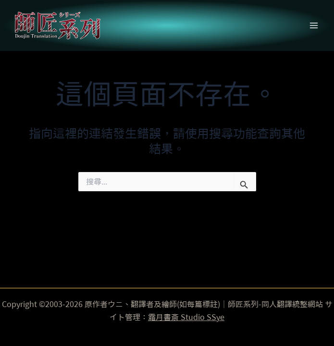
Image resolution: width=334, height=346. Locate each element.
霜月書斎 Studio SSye (186, 317)
